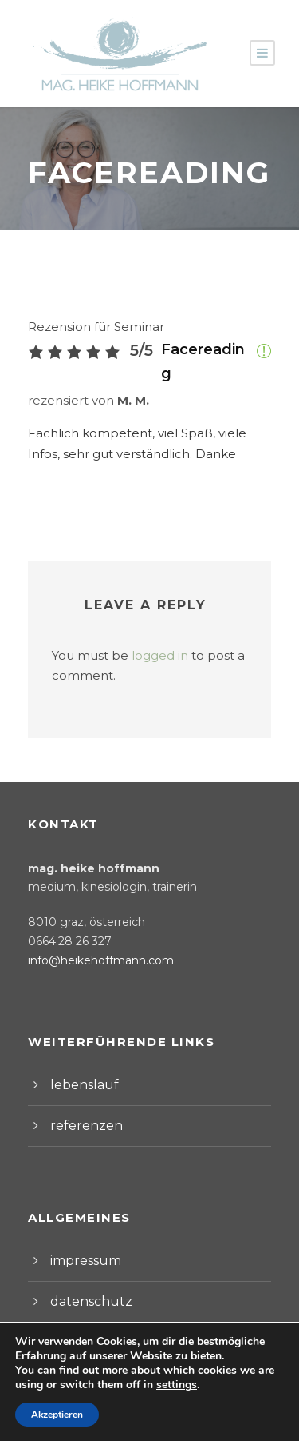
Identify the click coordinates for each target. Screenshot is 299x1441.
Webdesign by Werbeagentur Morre (149, 1421)
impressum (81, 1238)
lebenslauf (79, 1062)
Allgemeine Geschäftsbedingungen (148, 1391)
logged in (145, 633)
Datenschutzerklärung (184, 1406)
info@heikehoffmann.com (91, 938)
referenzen (81, 1103)
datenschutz (84, 1279)
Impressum (78, 1406)
